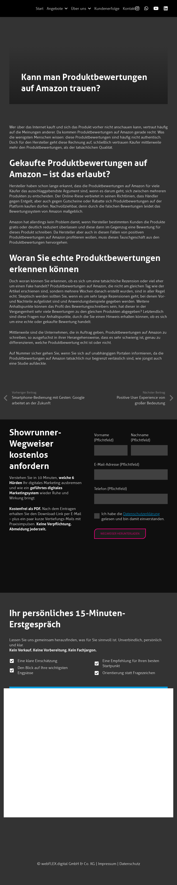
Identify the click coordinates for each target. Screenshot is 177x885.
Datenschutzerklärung (141, 514)
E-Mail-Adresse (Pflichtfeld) (116, 464)
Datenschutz (129, 863)
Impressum (107, 863)
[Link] (137, 8)
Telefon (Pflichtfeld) (110, 488)
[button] (66, 8)
